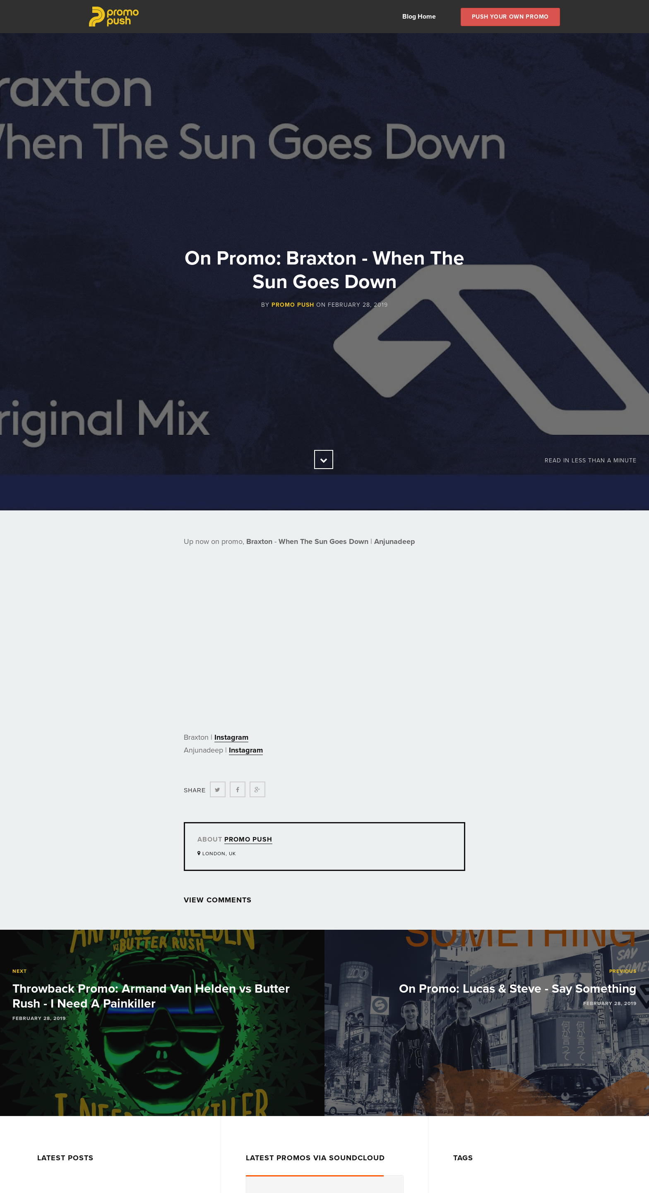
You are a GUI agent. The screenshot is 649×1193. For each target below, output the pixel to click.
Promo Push (293, 304)
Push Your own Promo (510, 16)
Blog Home (419, 16)
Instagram (231, 737)
